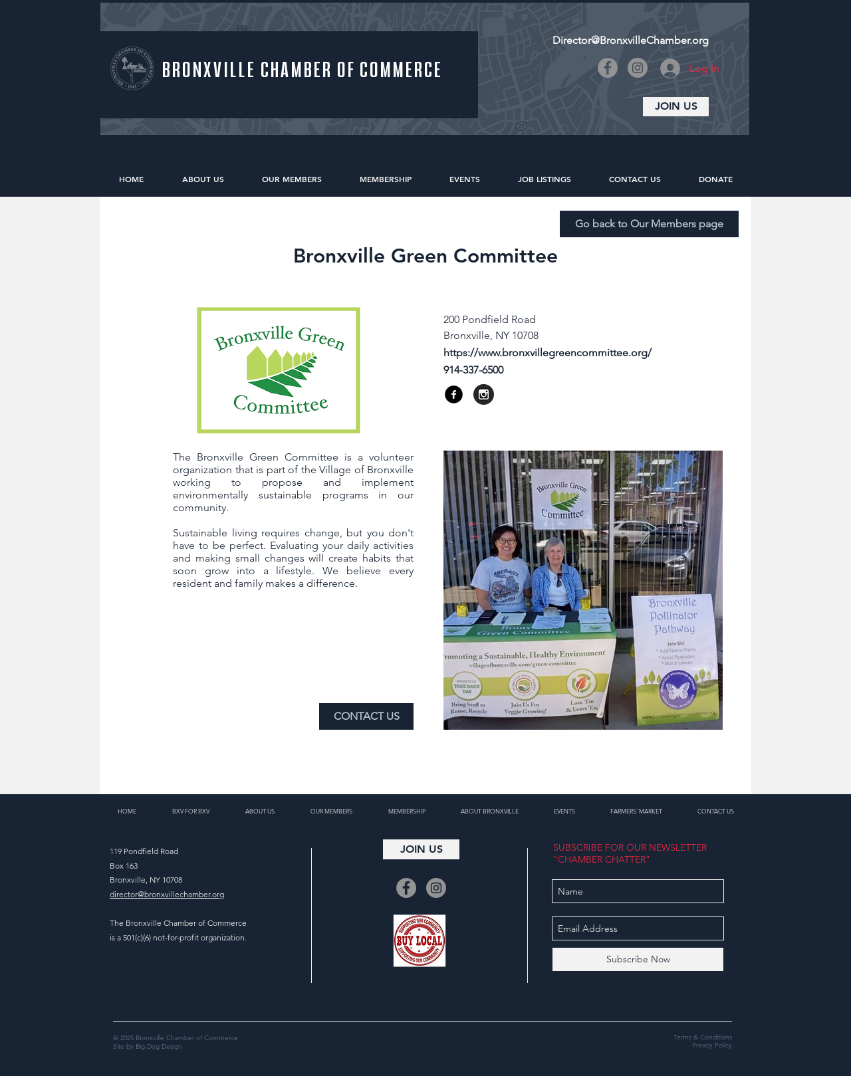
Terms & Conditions (702, 1037)
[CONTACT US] (366, 716)
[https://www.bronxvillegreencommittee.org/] (572, 353)
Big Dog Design (159, 1046)
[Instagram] (638, 68)
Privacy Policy (712, 1045)
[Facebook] (608, 68)
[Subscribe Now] (638, 959)
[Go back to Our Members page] (649, 224)
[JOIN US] (676, 106)
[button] (549, 370)
